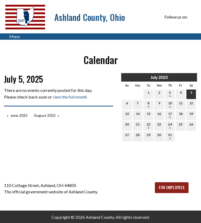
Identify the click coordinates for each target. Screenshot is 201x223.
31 (170, 136)
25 (180, 125)
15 (148, 115)
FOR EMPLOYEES (172, 187)
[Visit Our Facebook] (193, 17)
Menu (12, 36)
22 (148, 125)
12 (191, 104)
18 (180, 115)
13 (127, 115)
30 (159, 136)
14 (137, 115)
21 (137, 125)
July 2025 (159, 77)
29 (148, 136)
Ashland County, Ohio (89, 17)
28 (137, 136)
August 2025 (45, 115)
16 (159, 115)
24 (170, 125)
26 (191, 125)
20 (127, 125)
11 (180, 104)
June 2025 (19, 115)
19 (191, 115)
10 (170, 104)
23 (159, 125)
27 (127, 136)
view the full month (70, 96)
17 (170, 115)
